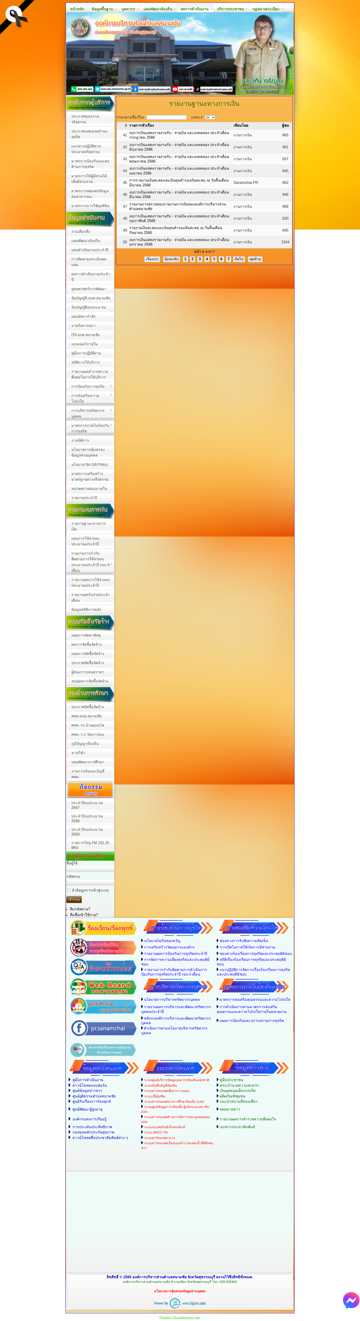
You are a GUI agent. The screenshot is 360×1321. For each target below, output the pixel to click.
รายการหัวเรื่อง (141, 125)
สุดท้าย (255, 259)
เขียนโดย (240, 125)
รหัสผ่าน (73, 876)
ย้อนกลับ (171, 259)
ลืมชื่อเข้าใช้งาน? (84, 915)
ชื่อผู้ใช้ (72, 863)
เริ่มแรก (152, 259)
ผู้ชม (285, 125)
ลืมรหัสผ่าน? (80, 909)
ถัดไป (239, 259)
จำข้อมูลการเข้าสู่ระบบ (90, 890)
